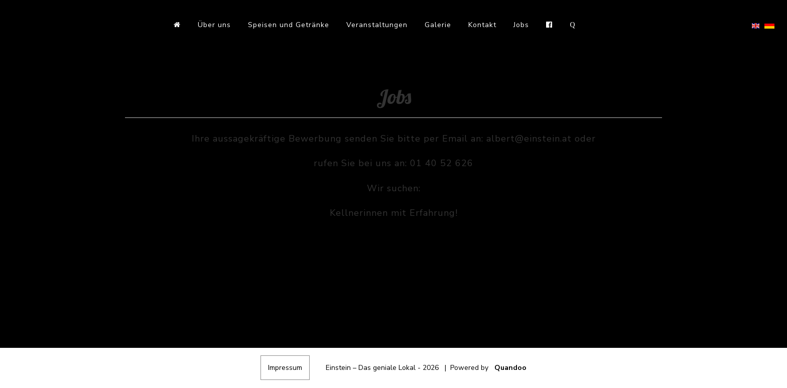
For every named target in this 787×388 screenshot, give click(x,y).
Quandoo (510, 367)
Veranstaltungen (377, 25)
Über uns (214, 25)
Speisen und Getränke (288, 25)
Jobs (521, 25)
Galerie (438, 25)
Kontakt (482, 25)
